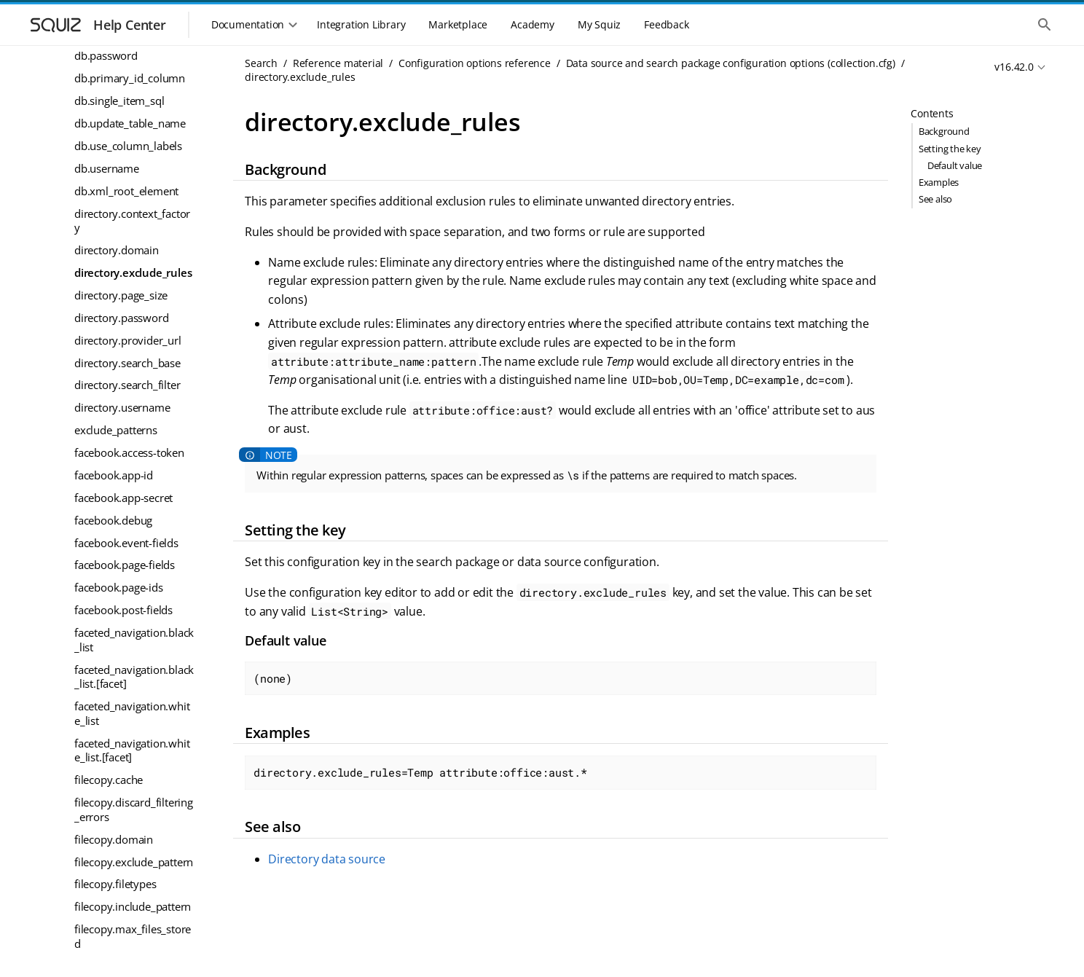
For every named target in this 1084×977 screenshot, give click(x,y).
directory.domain (116, 250)
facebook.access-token (129, 452)
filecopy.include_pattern (132, 906)
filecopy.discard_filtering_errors (133, 809)
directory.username (122, 407)
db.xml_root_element (126, 191)
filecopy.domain (113, 839)
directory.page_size (121, 295)
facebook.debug (113, 520)
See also (935, 198)
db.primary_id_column (129, 78)
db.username (106, 168)
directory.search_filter (127, 384)
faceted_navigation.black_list (134, 639)
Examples (939, 182)
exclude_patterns (115, 430)
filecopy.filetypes (115, 883)
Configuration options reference (474, 63)
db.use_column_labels (128, 145)
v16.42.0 (1013, 67)
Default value (954, 165)
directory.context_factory (132, 220)
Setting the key (950, 148)
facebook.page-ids (118, 587)
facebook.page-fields (124, 564)
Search (261, 63)
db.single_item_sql (119, 100)
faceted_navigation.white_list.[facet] (131, 750)
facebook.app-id (113, 475)
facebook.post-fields (123, 610)
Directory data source (326, 859)
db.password (106, 55)
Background (944, 131)
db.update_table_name (130, 123)
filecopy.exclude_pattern (133, 862)
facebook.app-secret (123, 497)
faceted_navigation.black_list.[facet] (134, 676)
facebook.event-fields (126, 542)
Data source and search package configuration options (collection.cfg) (730, 63)
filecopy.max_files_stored (132, 936)
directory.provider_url (127, 340)
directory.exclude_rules (133, 272)
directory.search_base (127, 363)
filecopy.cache (108, 779)
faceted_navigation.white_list (131, 713)
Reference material (338, 63)
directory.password (121, 317)
